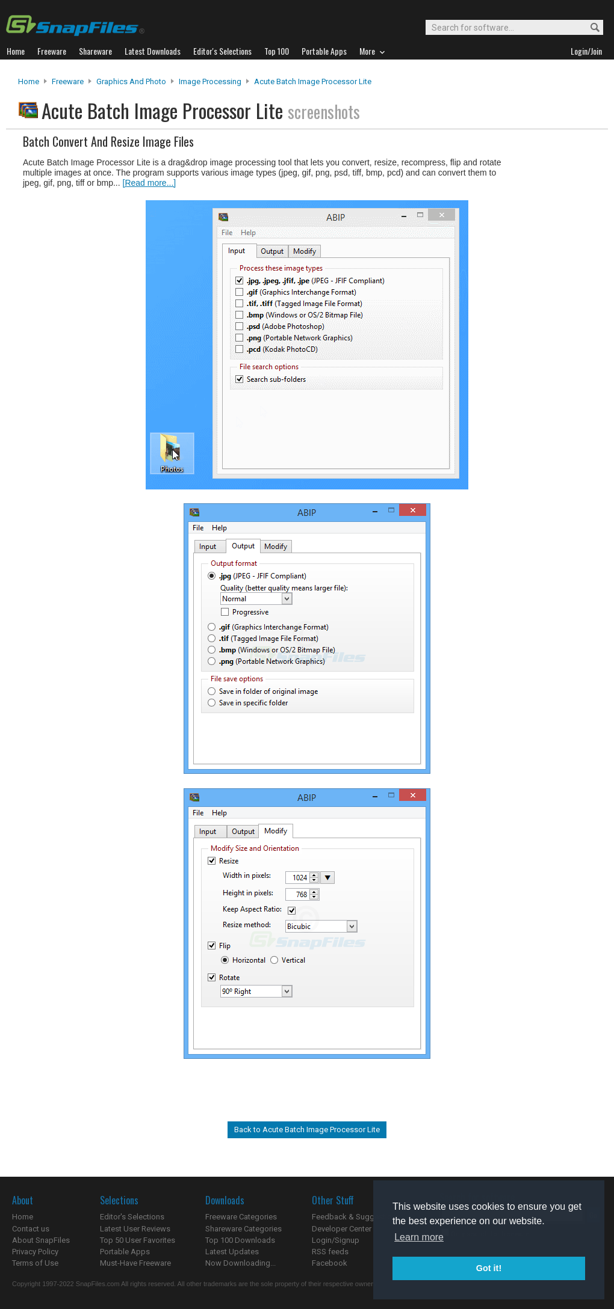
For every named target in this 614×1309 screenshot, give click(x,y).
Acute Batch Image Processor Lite (312, 81)
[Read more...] (149, 183)
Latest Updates (232, 1251)
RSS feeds (330, 1251)
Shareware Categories (243, 1228)
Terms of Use (35, 1263)
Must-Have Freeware (135, 1263)
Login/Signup (335, 1240)
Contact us (30, 1228)
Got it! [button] (488, 1268)
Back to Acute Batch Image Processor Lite (307, 1129)
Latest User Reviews (135, 1228)
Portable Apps (125, 1251)
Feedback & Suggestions (356, 1216)
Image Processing (210, 81)
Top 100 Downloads (240, 1240)
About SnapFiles (41, 1240)
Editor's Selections (132, 1216)
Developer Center (341, 1228)
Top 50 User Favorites (137, 1240)
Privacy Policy (35, 1251)
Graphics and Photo (131, 81)
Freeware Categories (241, 1216)
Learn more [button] (419, 1237)
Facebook (329, 1263)
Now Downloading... (240, 1263)
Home (28, 81)
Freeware (68, 81)
